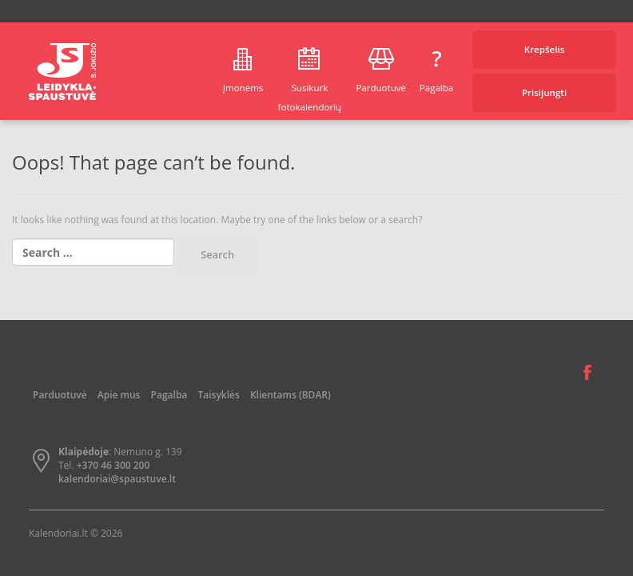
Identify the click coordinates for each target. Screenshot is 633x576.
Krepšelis (544, 49)
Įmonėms (243, 88)
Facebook (587, 373)
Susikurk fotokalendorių (310, 97)
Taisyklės (218, 395)
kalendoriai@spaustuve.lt (117, 479)
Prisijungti (544, 92)
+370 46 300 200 (113, 465)
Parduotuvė (381, 88)
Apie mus (119, 395)
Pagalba (436, 88)
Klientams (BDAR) (290, 395)
